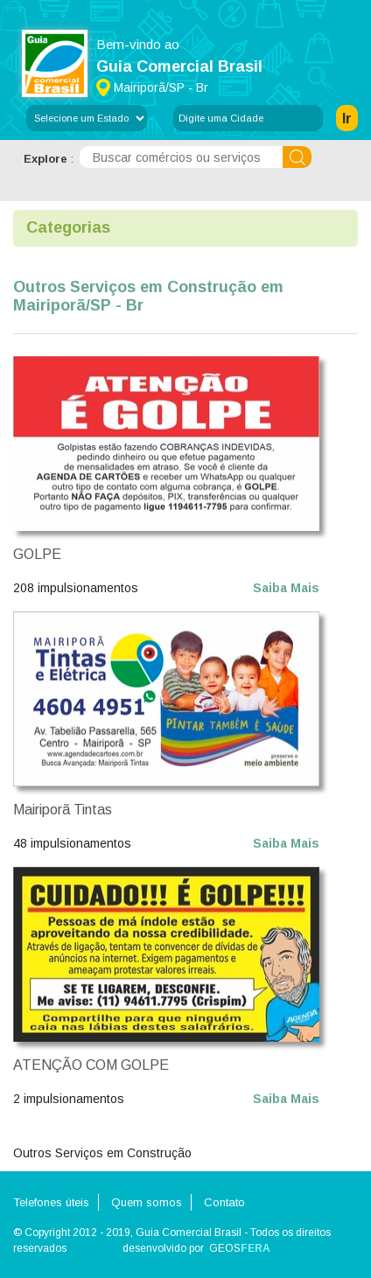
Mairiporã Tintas (62, 809)
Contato (224, 1202)
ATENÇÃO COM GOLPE (91, 1065)
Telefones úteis (51, 1202)
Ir (347, 118)
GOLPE (37, 554)
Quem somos (146, 1202)
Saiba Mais (286, 588)
